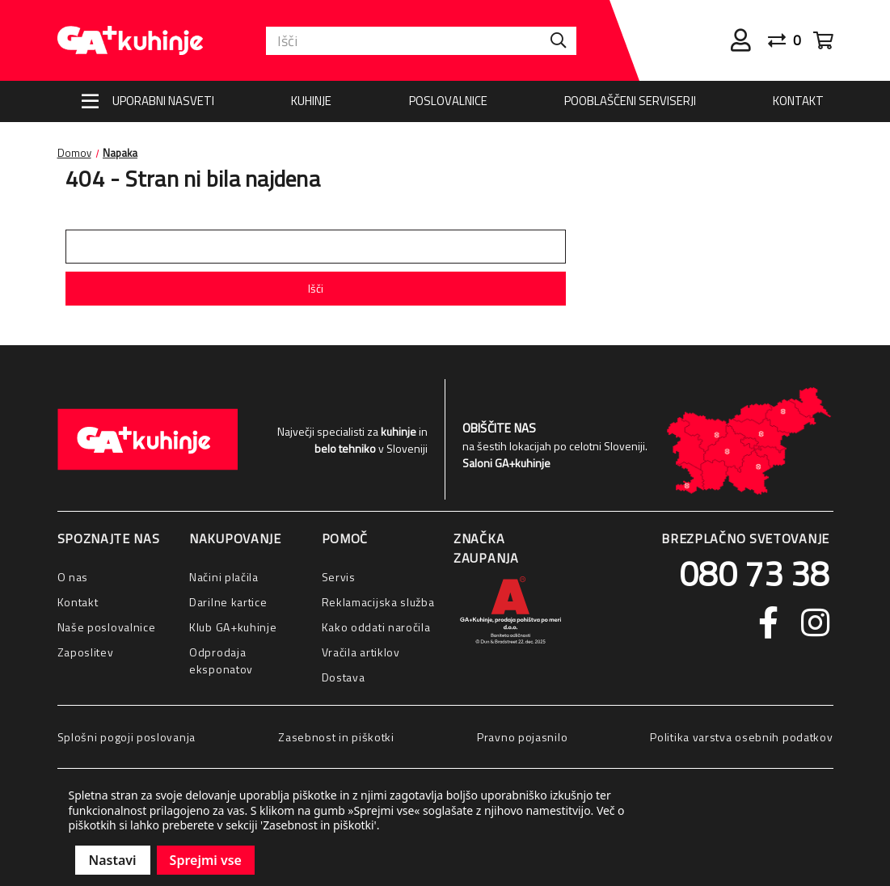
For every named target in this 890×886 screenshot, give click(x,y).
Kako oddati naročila (376, 626)
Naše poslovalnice (106, 626)
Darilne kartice (228, 601)
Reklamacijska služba (378, 601)
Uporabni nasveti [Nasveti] (163, 100)
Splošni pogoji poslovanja (126, 736)
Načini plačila (224, 576)
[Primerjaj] (790, 40)
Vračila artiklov (361, 651)
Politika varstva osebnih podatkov (741, 736)
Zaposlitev (85, 651)
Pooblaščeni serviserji (630, 100)
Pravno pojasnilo (522, 736)
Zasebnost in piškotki (336, 736)
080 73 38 (754, 573)
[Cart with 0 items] (823, 40)
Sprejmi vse (206, 860)
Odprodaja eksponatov (221, 660)
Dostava (343, 677)
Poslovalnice (448, 100)
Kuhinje (311, 100)
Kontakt (798, 100)
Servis (339, 576)
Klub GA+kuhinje (233, 626)
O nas (73, 576)
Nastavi (113, 860)
